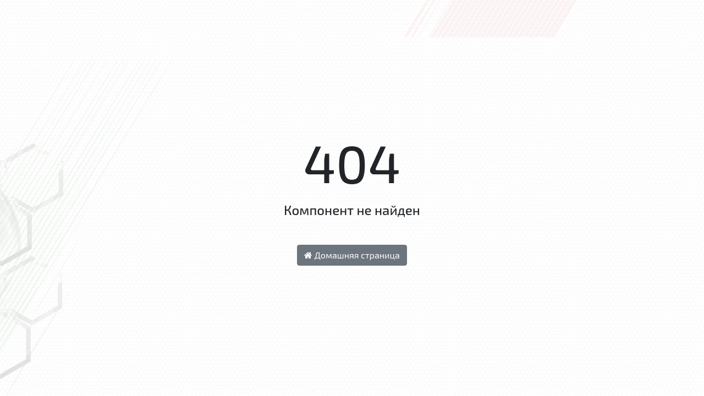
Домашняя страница (352, 255)
